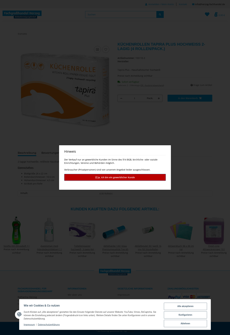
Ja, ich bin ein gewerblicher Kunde (115, 177)
